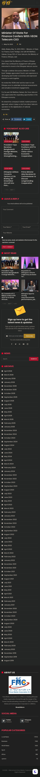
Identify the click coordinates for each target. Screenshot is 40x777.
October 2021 (9, 571)
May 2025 (8, 412)
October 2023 (9, 482)
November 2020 (10, 612)
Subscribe (29, 336)
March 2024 (9, 464)
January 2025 (9, 427)
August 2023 (9, 490)
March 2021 (8, 597)
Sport (3, 750)
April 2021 (8, 594)
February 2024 (10, 467)
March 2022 (8, 553)
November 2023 (10, 479)
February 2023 (9, 512)
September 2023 (10, 486)
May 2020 (8, 634)
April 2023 (8, 505)
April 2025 (8, 416)
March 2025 (8, 419)
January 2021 (9, 605)
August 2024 (9, 445)
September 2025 (10, 397)
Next (12, 190)
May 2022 (8, 545)
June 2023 (8, 497)
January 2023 (9, 516)
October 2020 (9, 616)
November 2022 (10, 523)
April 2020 (8, 638)
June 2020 (8, 631)
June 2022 (8, 542)
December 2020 (10, 608)
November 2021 (10, 568)
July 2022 (8, 538)
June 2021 (8, 586)
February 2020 (10, 646)
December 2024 (10, 430)
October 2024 (9, 438)
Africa (3, 754)
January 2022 (9, 560)
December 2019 (10, 653)
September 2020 (10, 620)
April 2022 (8, 549)
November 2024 (10, 434)
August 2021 (9, 579)
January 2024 (9, 471)
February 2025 (9, 423)
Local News (8, 141)
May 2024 (8, 456)
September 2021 (10, 575)
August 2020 (9, 623)
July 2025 (8, 404)
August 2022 (9, 534)
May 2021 (7, 590)
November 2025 (10, 390)
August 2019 (9, 660)
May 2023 (8, 501)
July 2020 (8, 627)
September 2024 (10, 442)
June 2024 (8, 453)
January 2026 (9, 382)
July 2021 (7, 583)
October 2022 (9, 527)
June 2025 (8, 408)
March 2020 (9, 642)
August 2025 (9, 401)
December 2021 (10, 564)
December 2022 (10, 519)
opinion (4, 759)
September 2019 (10, 657)
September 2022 (10, 531)
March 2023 (8, 508)
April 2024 (8, 460)
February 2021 (9, 601)
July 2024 (8, 449)
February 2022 (9, 557)
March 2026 (8, 375)
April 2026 (8, 371)
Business (4, 741)
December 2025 (10, 386)
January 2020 (9, 649)
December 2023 (10, 475)
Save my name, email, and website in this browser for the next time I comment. (19, 241)
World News (5, 745)
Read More (20, 707)
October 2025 (9, 393)
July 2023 (8, 494)
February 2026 (9, 378)
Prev (7, 190)
